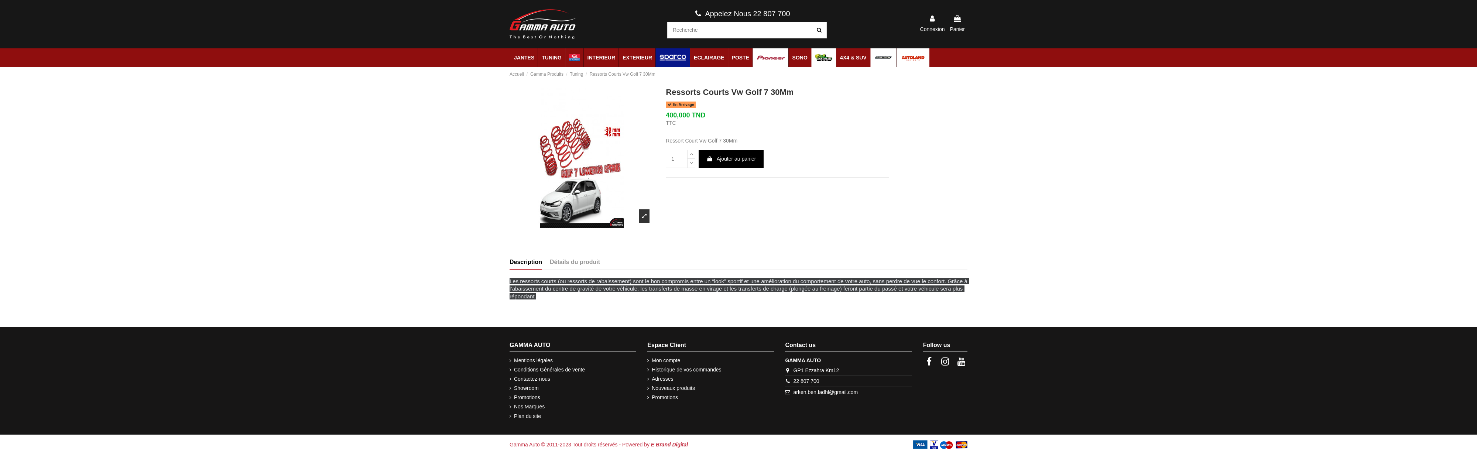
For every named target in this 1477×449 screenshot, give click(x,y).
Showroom (526, 388)
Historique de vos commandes (686, 370)
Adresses (662, 379)
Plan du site (527, 416)
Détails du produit (575, 262)
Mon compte (666, 360)
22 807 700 (806, 381)
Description (526, 262)
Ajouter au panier (731, 159)
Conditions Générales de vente (549, 370)
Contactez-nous (532, 379)
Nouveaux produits (673, 388)
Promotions (527, 397)
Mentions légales (533, 360)
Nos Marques (529, 406)
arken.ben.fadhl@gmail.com (826, 392)
